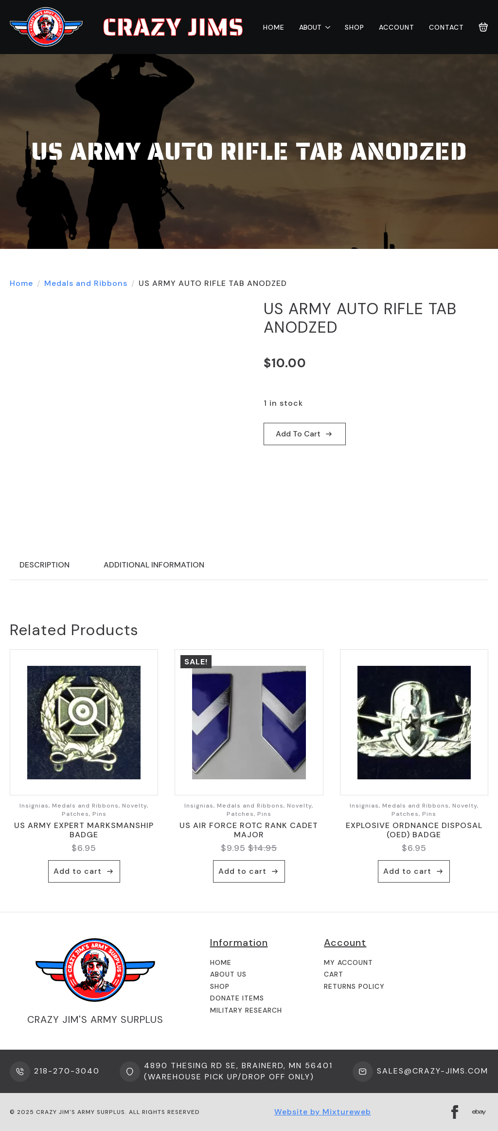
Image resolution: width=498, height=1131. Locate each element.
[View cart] (483, 27)
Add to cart (298, 434)
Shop (354, 27)
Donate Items (237, 998)
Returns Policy (354, 986)
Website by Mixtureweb (322, 1112)
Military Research (246, 1010)
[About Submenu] (325, 27)
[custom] (479, 1112)
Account (396, 27)
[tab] (44, 565)
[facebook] (454, 1112)
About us (228, 974)
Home (274, 27)
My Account (348, 962)
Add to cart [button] (77, 871)
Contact (446, 27)
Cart (333, 974)
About (310, 27)
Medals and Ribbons (85, 283)
